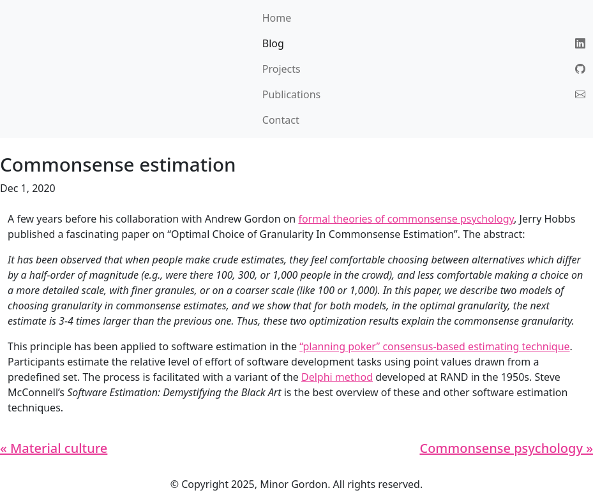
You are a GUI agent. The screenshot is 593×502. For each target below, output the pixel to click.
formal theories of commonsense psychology (406, 219)
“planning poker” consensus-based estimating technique (434, 346)
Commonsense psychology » (506, 448)
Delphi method (337, 377)
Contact (280, 120)
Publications (291, 94)
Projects (281, 69)
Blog (273, 43)
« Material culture (53, 448)
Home (277, 18)
